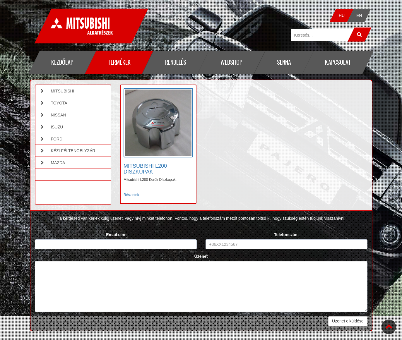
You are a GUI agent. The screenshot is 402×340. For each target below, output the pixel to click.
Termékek (119, 62)
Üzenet (201, 256)
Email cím (115, 234)
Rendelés (175, 62)
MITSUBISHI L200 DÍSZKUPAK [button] (145, 169)
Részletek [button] (131, 195)
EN (359, 15)
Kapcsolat (338, 62)
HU (342, 15)
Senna (284, 62)
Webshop (231, 62)
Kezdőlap (62, 62)
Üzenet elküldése (347, 321)
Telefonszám (286, 234)
